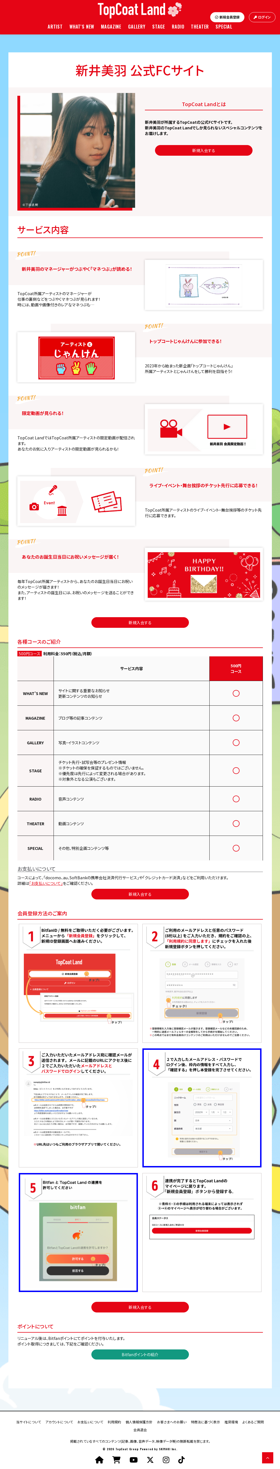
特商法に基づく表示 (205, 1421)
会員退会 (140, 1429)
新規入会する (203, 150)
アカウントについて (59, 1421)
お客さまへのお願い (171, 1421)
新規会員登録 (227, 17)
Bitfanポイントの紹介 (140, 1354)
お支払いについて (90, 1421)
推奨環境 (231, 1421)
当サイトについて (28, 1421)
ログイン (262, 17)
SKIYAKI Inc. (168, 1449)
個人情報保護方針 (139, 1421)
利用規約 (114, 1421)
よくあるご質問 (253, 1421)
